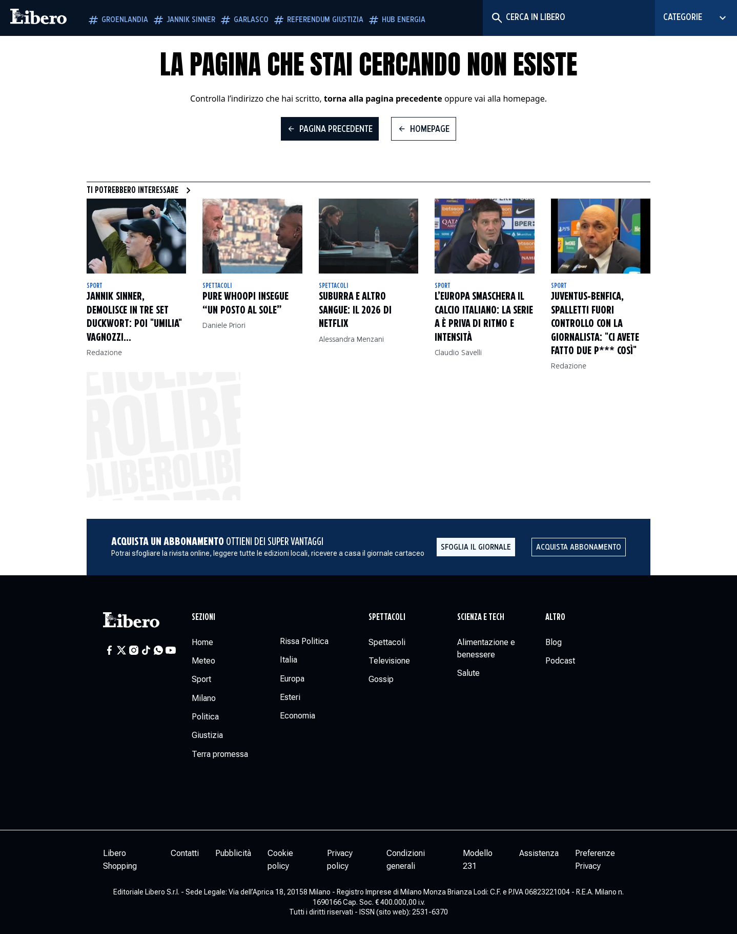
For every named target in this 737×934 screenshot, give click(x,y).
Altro (555, 617)
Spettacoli (217, 286)
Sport (95, 286)
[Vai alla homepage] (38, 18)
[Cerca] (496, 18)
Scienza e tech (480, 617)
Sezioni (203, 617)
